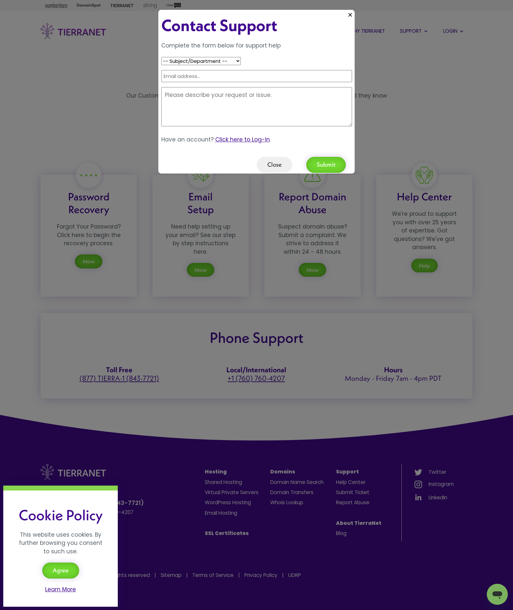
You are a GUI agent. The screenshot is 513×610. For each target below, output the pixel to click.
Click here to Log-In (242, 139)
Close (274, 164)
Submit (326, 164)
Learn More (60, 589)
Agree (61, 570)
